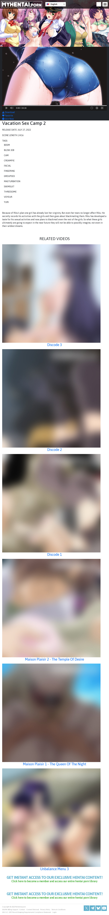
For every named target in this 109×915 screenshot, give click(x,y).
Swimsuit (9, 186)
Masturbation (12, 181)
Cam (6, 155)
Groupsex (9, 176)
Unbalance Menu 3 (54, 869)
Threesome (10, 191)
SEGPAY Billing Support (10, 909)
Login (54, 912)
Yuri (6, 202)
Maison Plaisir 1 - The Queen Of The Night (54, 764)
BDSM (7, 145)
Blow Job (9, 150)
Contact (22, 909)
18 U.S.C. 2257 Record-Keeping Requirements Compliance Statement (26, 912)
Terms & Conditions (58, 909)
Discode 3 (54, 345)
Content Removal (32, 909)
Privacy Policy (45, 909)
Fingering (9, 171)
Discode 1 (54, 554)
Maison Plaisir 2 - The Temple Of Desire (54, 659)
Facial (7, 165)
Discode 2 (54, 450)
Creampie (9, 160)
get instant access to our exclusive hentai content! (54, 879)
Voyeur (8, 197)
